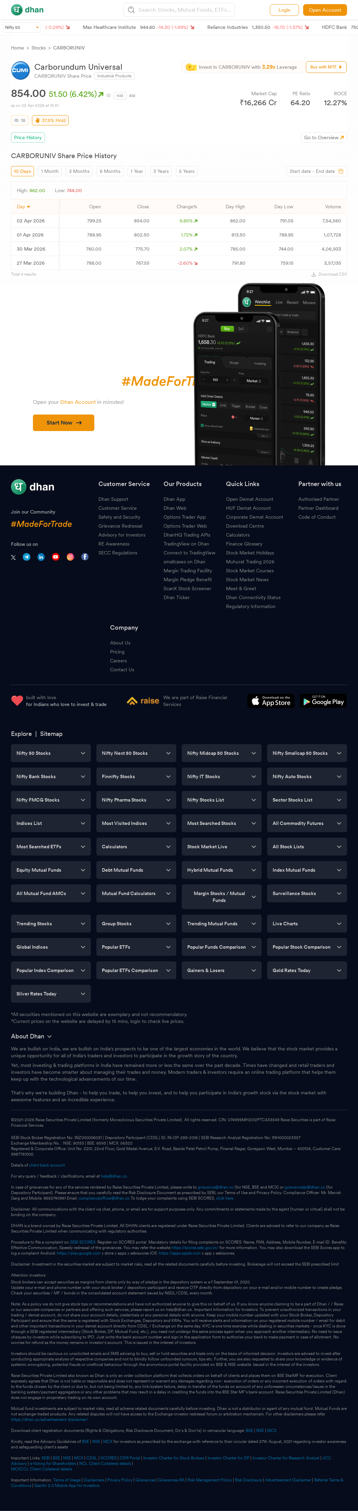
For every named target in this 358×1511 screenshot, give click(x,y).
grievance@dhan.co (216, 1187)
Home (17, 48)
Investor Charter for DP (228, 1458)
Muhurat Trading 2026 (250, 561)
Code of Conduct (317, 517)
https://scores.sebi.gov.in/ (194, 1247)
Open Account (325, 10)
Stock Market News (247, 579)
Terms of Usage (67, 1480)
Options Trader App (185, 517)
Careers (118, 660)
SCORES (108, 1458)
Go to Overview (321, 137)
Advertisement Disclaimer (288, 1480)
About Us (120, 643)
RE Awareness (113, 544)
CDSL (91, 1458)
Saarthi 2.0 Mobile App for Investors (66, 1485)
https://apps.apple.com (180, 1253)
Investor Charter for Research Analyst (285, 1458)
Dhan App (174, 499)
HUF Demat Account (248, 508)
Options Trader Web (185, 526)
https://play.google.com (78, 1253)
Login (284, 10)
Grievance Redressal (120, 526)
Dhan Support (113, 499)
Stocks (39, 48)
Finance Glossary (244, 544)
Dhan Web (175, 508)
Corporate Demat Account (254, 517)
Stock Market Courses (250, 570)
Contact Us (122, 669)
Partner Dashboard (318, 508)
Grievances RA (171, 1480)
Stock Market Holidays (250, 552)
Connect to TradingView (189, 552)
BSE (132, 95)
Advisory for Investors (121, 535)
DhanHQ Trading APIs (187, 535)
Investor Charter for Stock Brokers (173, 1458)
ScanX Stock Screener (187, 588)
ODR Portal (130, 1458)
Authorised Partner (318, 499)
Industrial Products (114, 76)
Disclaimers (94, 1480)
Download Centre (245, 526)
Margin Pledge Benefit (188, 579)
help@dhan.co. (114, 1176)
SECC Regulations (117, 552)
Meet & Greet (241, 588)
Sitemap (51, 733)
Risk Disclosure (248, 1480)
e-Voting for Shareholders (53, 1463)
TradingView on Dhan (186, 544)
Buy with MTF (326, 67)
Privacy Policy (119, 1480)
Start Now (64, 422)
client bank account (47, 1165)
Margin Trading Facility (188, 570)
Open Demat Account (249, 499)
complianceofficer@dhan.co (104, 1198)
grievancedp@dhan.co (305, 1187)
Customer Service (117, 508)
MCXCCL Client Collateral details (41, 1469)
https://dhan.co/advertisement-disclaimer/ (49, 1419)
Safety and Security (119, 517)
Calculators (238, 535)
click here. (225, 1198)
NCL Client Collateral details (105, 1463)
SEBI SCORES (82, 1242)
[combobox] (186, 9)
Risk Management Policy (210, 1480)
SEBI (45, 1458)
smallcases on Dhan (184, 561)
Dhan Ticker (177, 597)
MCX (271, 1430)
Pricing (117, 651)
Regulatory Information (251, 606)
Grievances (145, 1480)
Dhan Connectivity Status (253, 597)
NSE (120, 95)
